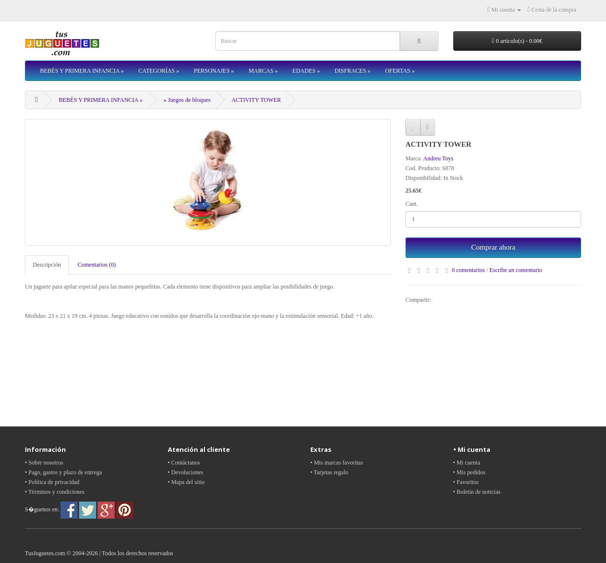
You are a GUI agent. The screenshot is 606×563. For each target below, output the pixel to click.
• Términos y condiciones (54, 491)
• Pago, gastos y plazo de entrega (63, 472)
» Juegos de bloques (186, 100)
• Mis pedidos (469, 472)
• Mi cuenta (467, 462)
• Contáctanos (184, 462)
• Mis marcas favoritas (336, 462)
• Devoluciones (185, 472)
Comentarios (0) (97, 264)
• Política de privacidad (52, 482)
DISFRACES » (353, 70)
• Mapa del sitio (186, 482)
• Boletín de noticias (477, 491)
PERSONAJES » (214, 70)
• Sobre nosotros (44, 462)
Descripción (47, 264)
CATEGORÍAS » (159, 70)
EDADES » (306, 70)
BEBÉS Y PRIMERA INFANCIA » (82, 70)
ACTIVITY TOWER (256, 100)
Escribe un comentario (515, 270)
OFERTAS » (400, 70)
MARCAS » (263, 70)
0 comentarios (468, 270)
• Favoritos (466, 482)
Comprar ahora (493, 247)
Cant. (411, 203)
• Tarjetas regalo (329, 472)
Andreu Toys (438, 158)
